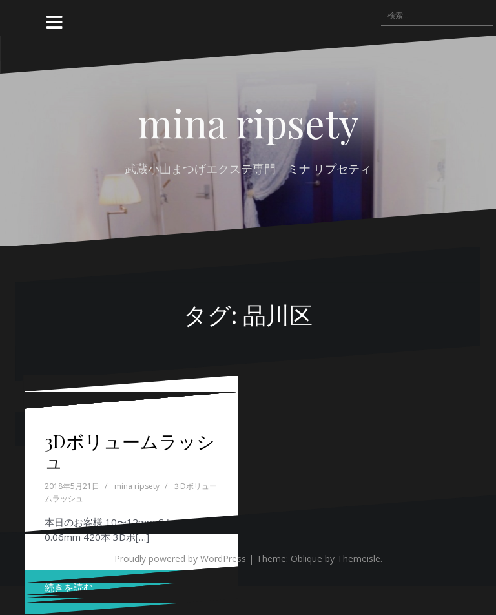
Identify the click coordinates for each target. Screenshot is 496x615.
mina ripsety (248, 122)
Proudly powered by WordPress (180, 558)
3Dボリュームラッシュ (130, 451)
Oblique (306, 558)
